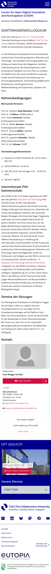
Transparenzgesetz (9, 542)
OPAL (38, 329)
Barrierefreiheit (8, 546)
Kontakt (4, 529)
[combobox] (25, 490)
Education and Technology (30, 200)
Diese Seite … (24, 432)
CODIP (6, 388)
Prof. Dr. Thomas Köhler (33, 37)
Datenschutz (6, 537)
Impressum (6, 533)
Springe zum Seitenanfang (41, 545)
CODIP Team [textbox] (11, 490)
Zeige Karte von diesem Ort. (17, 403)
